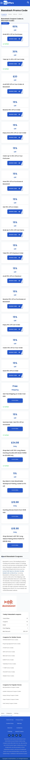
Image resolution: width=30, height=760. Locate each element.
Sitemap (19, 723)
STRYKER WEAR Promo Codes (10, 639)
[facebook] (9, 735)
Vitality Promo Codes (8, 676)
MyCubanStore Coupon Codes (11, 687)
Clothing (16, 713)
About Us (9, 728)
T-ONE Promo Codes (8, 668)
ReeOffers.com (15, 758)
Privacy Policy (19, 720)
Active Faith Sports (8, 571)
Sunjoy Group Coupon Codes (10, 695)
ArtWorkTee (13, 573)
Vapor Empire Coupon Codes (11, 699)
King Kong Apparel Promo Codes (12, 643)
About (15, 14)
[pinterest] (20, 735)
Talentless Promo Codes (9, 664)
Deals (10, 14)
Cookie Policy (9, 723)
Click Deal (15, 400)
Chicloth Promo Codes (9, 672)
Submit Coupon (19, 731)
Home (2, 713)
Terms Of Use (9, 720)
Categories (9, 713)
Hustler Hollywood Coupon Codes (12, 691)
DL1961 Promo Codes (8, 660)
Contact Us (19, 728)
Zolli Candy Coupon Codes (10, 703)
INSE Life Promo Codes (9, 656)
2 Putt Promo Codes (8, 647)
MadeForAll (6, 573)
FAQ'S (20, 14)
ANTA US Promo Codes (9, 651)
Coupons (4, 14)
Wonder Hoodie (19, 571)
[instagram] (16, 735)
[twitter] (13, 735)
